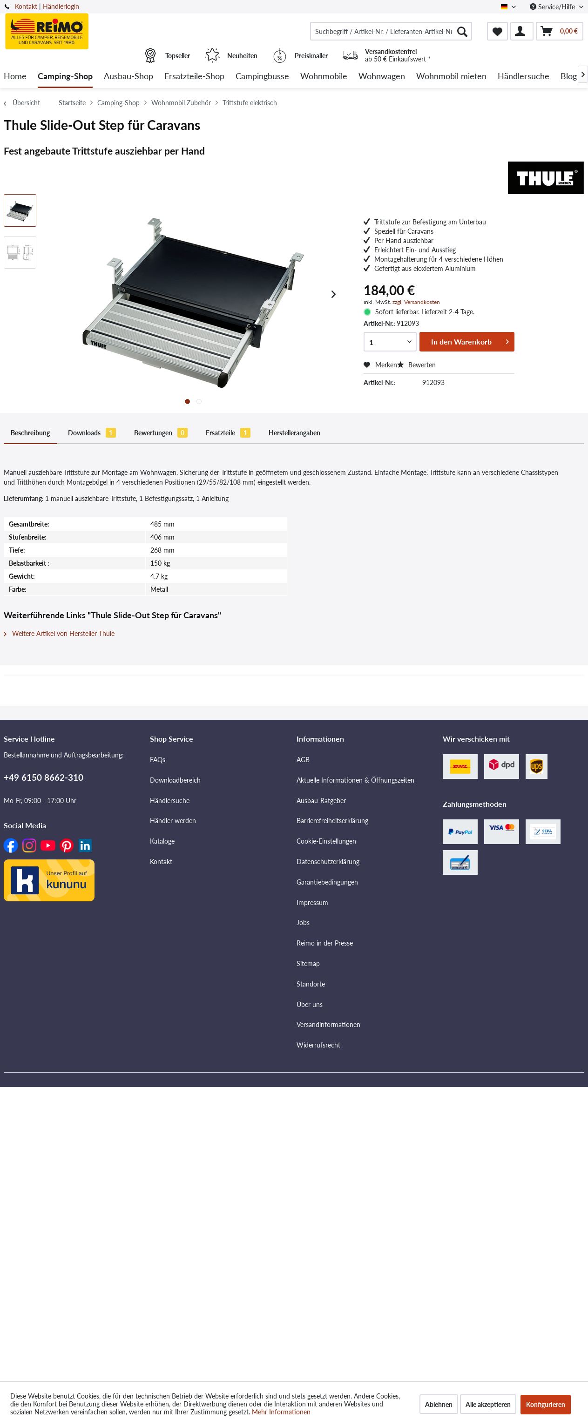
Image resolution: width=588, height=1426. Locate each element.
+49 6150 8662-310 (43, 777)
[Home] (15, 76)
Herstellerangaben (294, 433)
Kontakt (26, 6)
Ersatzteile (228, 433)
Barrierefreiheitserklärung (332, 821)
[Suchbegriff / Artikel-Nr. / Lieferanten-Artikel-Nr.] (391, 31)
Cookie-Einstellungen (326, 841)
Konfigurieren (545, 1404)
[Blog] (569, 76)
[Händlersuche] (523, 76)
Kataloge (162, 841)
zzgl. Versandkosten (416, 301)
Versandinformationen (328, 1024)
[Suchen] (462, 31)
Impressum (312, 902)
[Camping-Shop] (65, 76)
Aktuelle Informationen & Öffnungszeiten (355, 780)
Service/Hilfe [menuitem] (553, 7)
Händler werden (173, 821)
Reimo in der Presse (325, 943)
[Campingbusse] (262, 76)
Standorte (311, 984)
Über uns (310, 1004)
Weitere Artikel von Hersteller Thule (59, 633)
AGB (303, 760)
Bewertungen (161, 433)
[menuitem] (391, 31)
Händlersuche (169, 800)
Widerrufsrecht (318, 1045)
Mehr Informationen (281, 1412)
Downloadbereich (175, 780)
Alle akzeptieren (488, 1404)
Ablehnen (439, 1404)
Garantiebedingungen (327, 882)
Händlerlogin (61, 6)
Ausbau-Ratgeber (321, 800)
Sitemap (308, 963)
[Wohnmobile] (323, 76)
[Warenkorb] (559, 31)
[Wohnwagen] (381, 76)
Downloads (92, 433)
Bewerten (416, 365)
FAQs (157, 760)
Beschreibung (30, 433)
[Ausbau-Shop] (128, 76)
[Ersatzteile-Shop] (194, 76)
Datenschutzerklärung (328, 861)
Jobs (303, 922)
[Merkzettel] (497, 31)
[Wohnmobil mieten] (451, 76)
